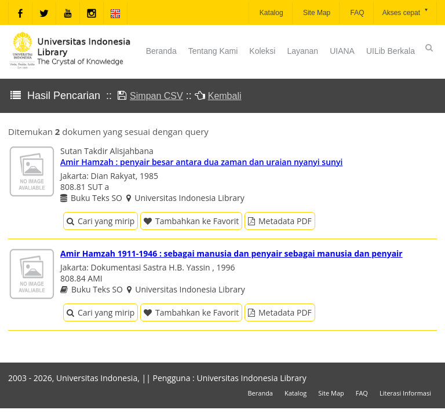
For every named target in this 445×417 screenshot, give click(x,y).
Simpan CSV (156, 96)
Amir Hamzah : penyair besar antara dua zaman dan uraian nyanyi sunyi (201, 161)
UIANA (342, 51)
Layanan (302, 51)
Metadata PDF (280, 220)
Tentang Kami (213, 51)
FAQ (356, 13)
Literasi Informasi (405, 393)
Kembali (225, 96)
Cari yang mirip (100, 220)
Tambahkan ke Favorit (191, 220)
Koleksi (262, 51)
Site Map (316, 13)
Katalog (270, 13)
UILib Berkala (390, 51)
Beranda (161, 51)
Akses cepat (405, 12)
